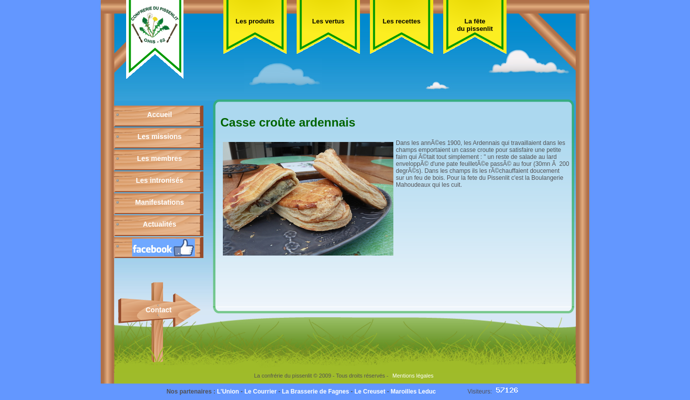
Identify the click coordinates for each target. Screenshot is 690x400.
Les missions (160, 136)
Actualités (159, 224)
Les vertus (328, 21)
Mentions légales (413, 376)
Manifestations (159, 202)
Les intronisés (159, 180)
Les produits (254, 21)
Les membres (159, 158)
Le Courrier (260, 391)
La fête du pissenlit (475, 24)
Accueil (159, 115)
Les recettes (402, 21)
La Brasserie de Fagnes (315, 391)
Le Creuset (369, 391)
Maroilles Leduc (413, 391)
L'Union (228, 391)
